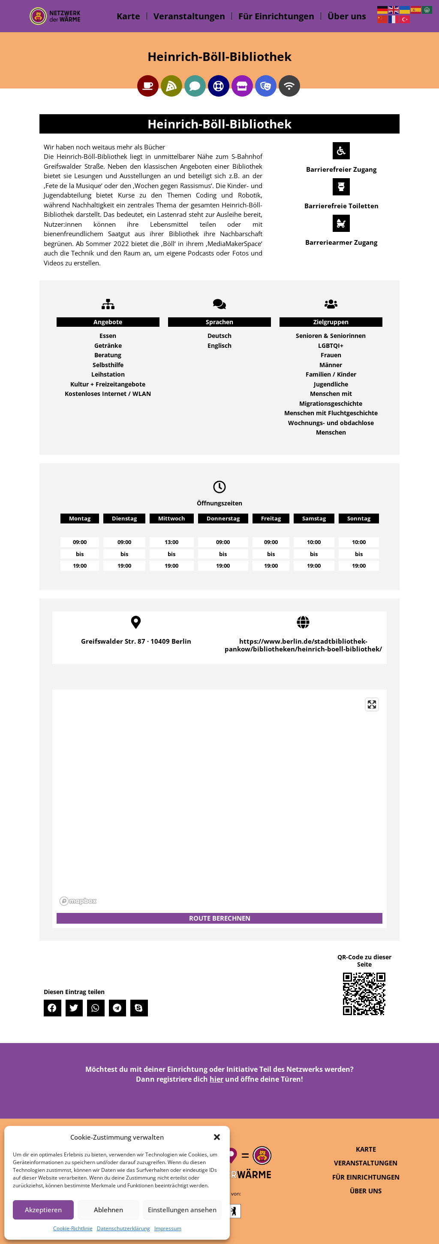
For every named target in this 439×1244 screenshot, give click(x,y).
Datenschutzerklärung (123, 1228)
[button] (217, 1137)
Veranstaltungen (189, 16)
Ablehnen (108, 1209)
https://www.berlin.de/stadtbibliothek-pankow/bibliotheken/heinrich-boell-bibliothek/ (303, 645)
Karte (128, 16)
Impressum (167, 1228)
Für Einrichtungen (276, 16)
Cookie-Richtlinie (73, 1228)
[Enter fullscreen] (372, 704)
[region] (219, 801)
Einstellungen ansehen (182, 1209)
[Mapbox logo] (78, 901)
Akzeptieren (43, 1209)
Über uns (347, 16)
